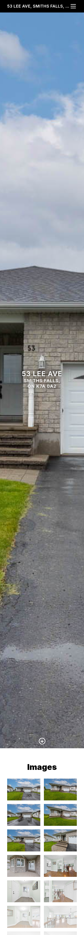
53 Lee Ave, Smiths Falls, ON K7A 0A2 (38, 6)
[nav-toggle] (73, 6)
